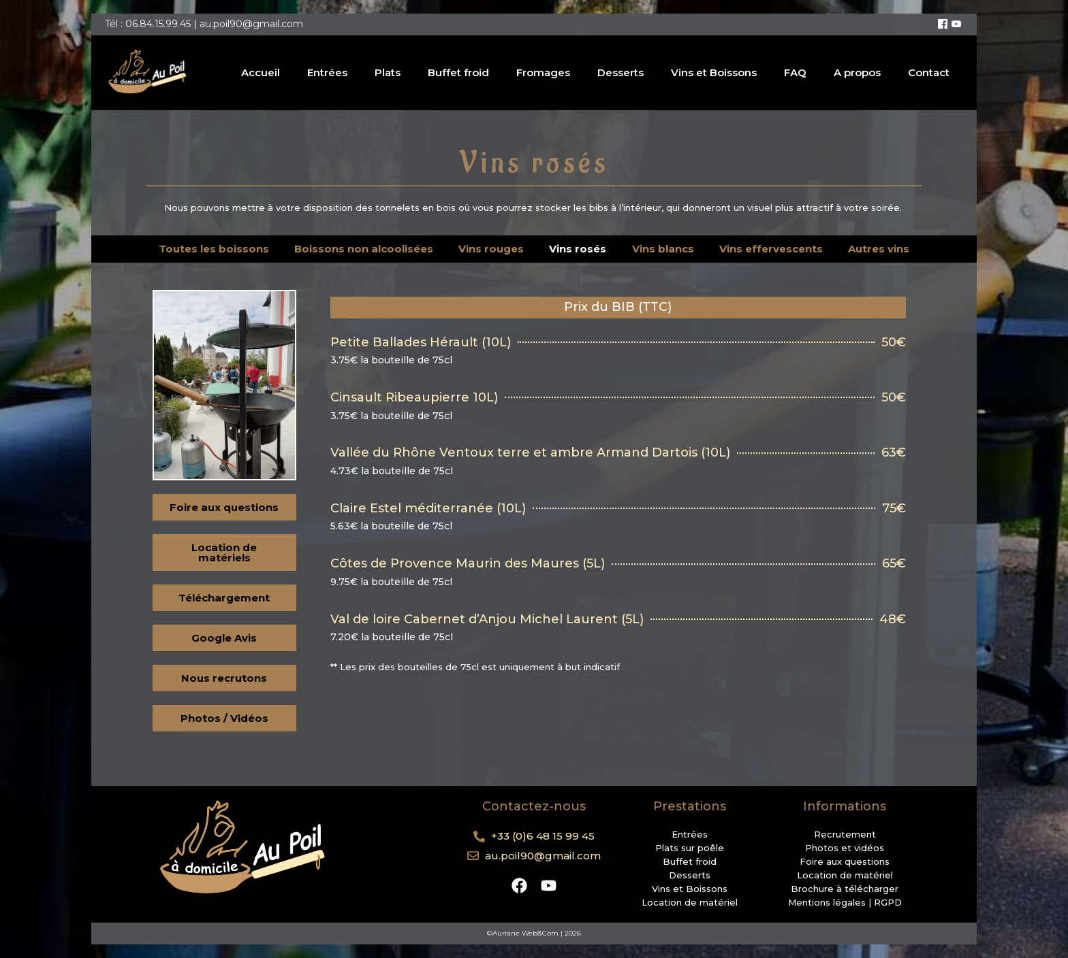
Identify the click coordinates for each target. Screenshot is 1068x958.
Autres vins (878, 248)
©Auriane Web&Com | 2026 (534, 933)
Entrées (327, 72)
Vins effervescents (771, 248)
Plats (387, 72)
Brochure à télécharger (844, 888)
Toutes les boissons (214, 248)
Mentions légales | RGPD (845, 902)
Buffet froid (458, 72)
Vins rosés (577, 248)
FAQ (795, 72)
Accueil (260, 72)
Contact (928, 72)
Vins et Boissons (714, 72)
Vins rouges (491, 248)
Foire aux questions (845, 861)
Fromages (543, 72)
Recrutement (845, 834)
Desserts (620, 72)
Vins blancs (663, 248)
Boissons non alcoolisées (363, 248)
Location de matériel (690, 902)
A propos (857, 72)
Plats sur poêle (689, 847)
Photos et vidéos (844, 847)
